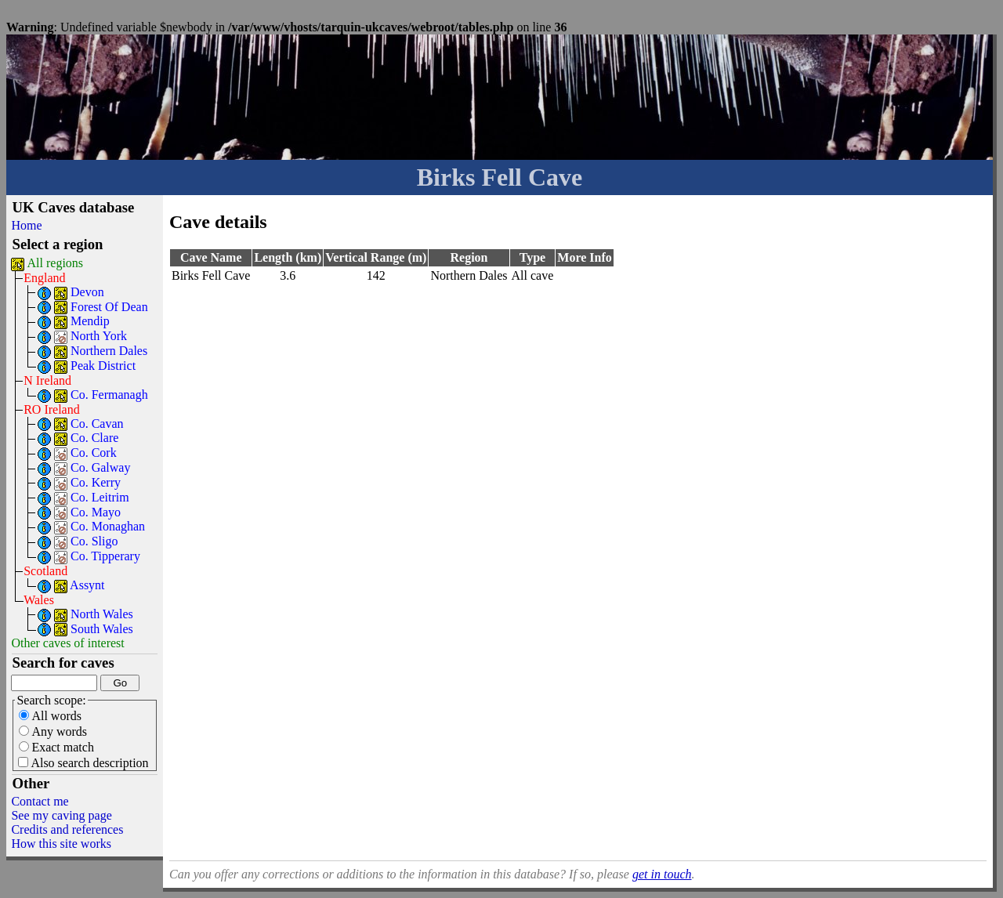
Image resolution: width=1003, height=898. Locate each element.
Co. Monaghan (108, 526)
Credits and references (67, 829)
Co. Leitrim (100, 497)
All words (50, 715)
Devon (87, 292)
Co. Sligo (94, 541)
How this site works (61, 843)
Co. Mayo (96, 512)
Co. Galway (100, 467)
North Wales (102, 614)
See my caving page (61, 815)
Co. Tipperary (105, 556)
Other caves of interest (67, 643)
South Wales (102, 628)
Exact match (56, 747)
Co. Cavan (97, 423)
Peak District (103, 365)
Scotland (45, 571)
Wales (39, 600)
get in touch (662, 874)
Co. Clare (94, 437)
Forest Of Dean (109, 306)
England (44, 277)
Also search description (83, 762)
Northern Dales (109, 350)
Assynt (87, 585)
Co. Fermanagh (109, 394)
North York (99, 335)
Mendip (90, 321)
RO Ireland (52, 409)
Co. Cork (94, 452)
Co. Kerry (96, 482)
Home (26, 225)
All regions (55, 263)
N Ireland (47, 380)
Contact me (39, 801)
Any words (53, 731)
